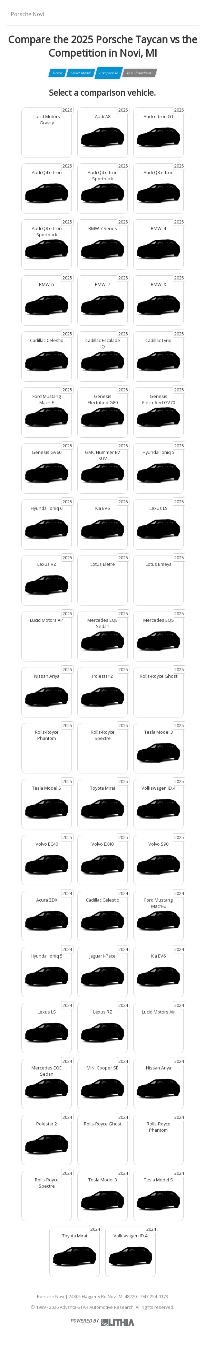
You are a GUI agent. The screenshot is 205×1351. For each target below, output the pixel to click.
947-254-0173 (154, 1296)
